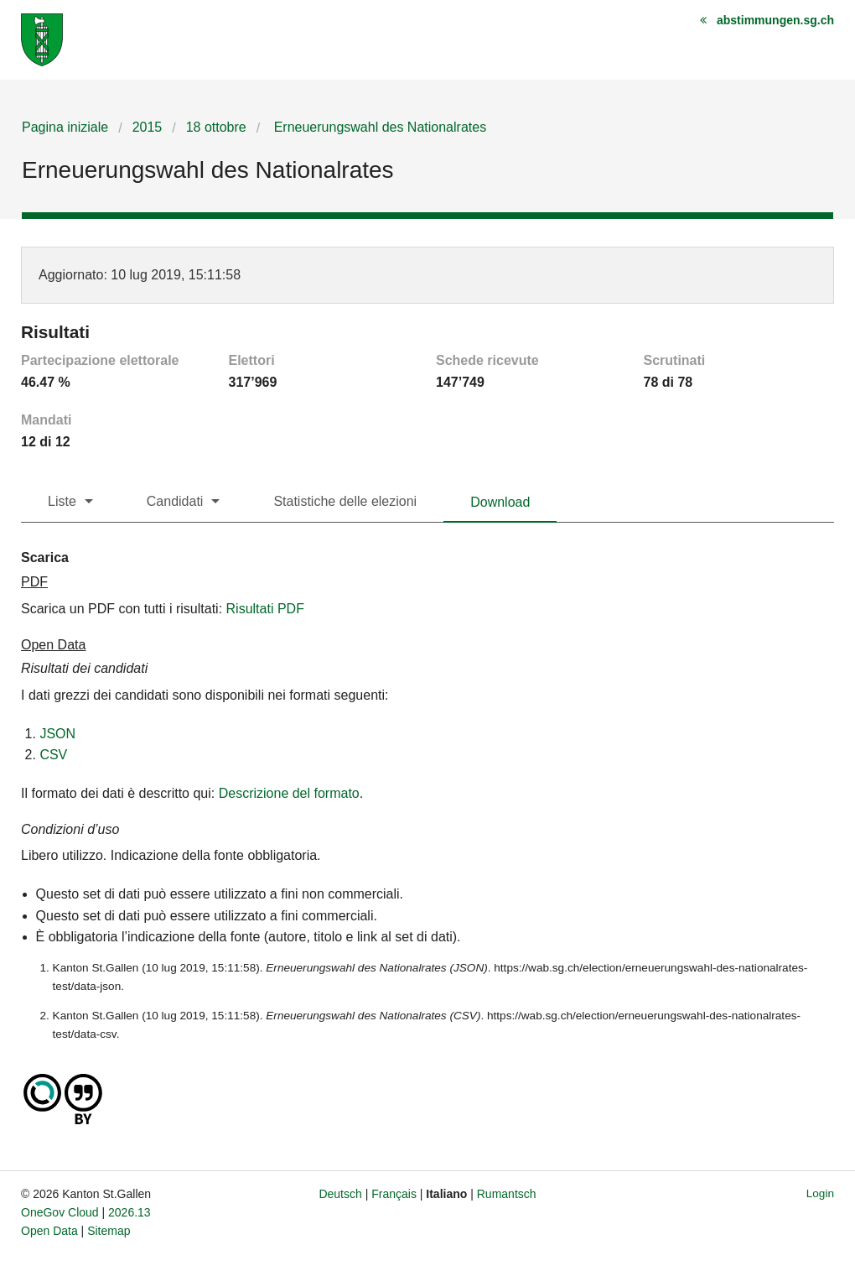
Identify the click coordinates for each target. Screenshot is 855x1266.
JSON (57, 734)
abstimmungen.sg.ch (775, 20)
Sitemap (108, 1230)
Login (820, 1193)
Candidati (175, 501)
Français (394, 1194)
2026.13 (129, 1212)
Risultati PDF (265, 609)
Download (500, 502)
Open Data (49, 1230)
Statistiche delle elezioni (345, 501)
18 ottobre (216, 127)
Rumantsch (506, 1194)
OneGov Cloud (60, 1212)
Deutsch (340, 1194)
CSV (53, 755)
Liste (62, 501)
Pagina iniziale (65, 127)
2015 (147, 127)
